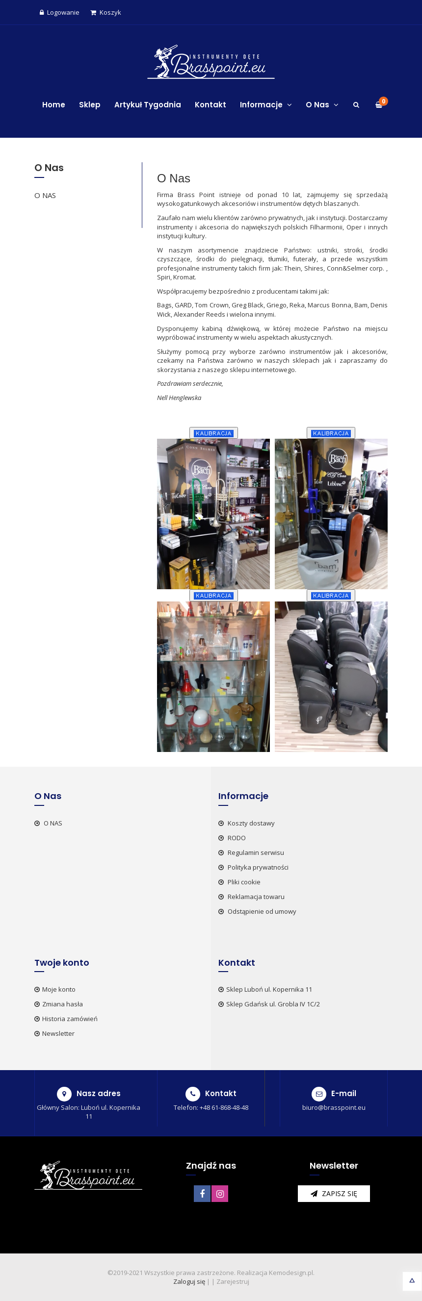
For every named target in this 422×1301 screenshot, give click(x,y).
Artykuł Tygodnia (147, 105)
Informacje (266, 105)
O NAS (45, 195)
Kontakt (210, 105)
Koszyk (105, 12)
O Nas (322, 105)
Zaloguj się (189, 1281)
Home (53, 105)
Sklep (90, 105)
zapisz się (334, 1193)
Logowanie (59, 12)
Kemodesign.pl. (292, 1272)
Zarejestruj (232, 1281)
